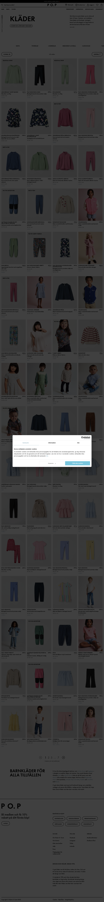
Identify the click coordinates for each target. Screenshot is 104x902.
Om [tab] (78, 443)
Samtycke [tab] (26, 443)
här (47, 456)
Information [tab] (52, 443)
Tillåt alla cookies (77, 463)
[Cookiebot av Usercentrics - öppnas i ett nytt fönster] (82, 437)
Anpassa (52, 463)
